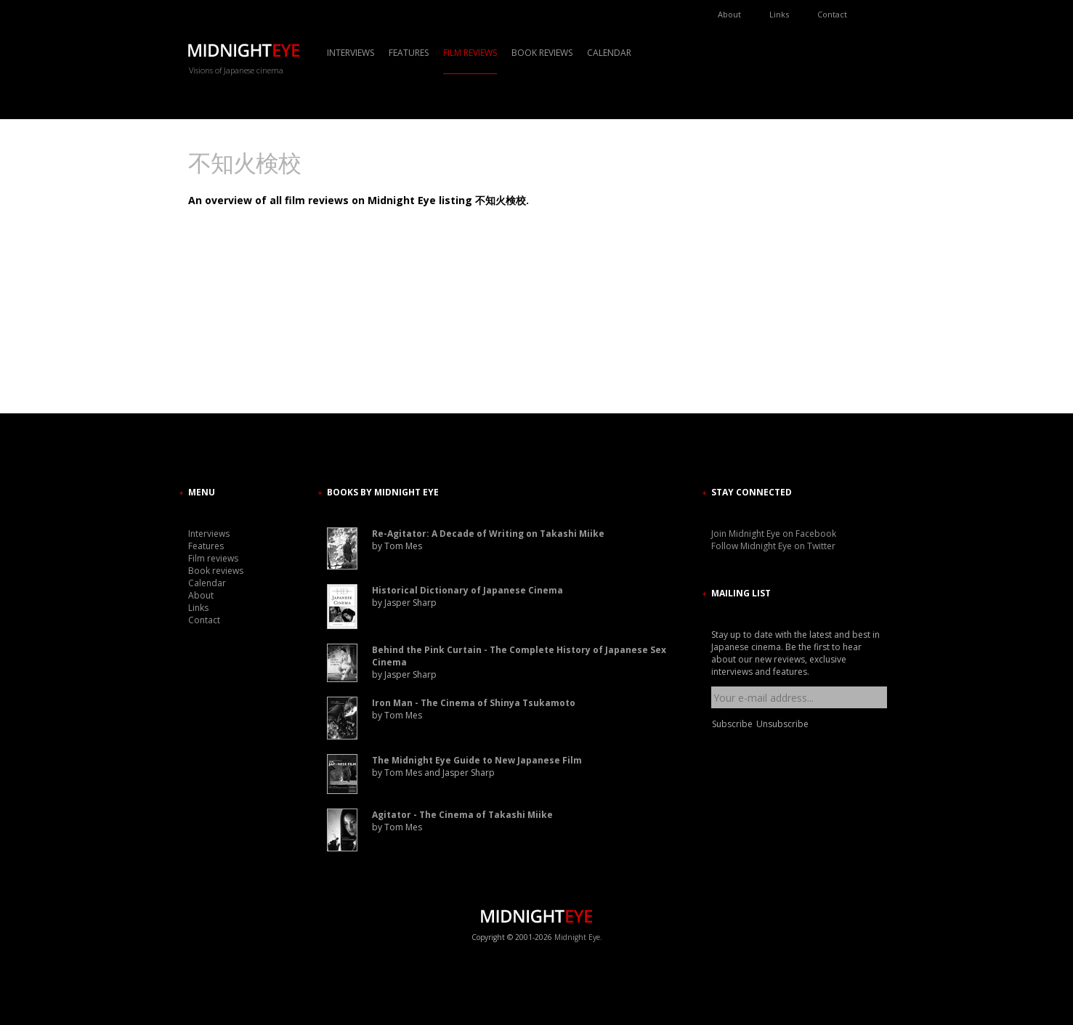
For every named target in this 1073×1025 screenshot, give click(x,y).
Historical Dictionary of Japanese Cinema (467, 590)
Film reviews (470, 52)
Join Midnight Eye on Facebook (773, 533)
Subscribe (732, 724)
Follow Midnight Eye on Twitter (773, 546)
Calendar (609, 52)
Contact (832, 14)
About (729, 14)
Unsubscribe (782, 724)
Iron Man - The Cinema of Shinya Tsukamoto (473, 703)
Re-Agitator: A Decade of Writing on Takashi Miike (488, 533)
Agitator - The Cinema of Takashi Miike (462, 815)
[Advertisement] (754, 280)
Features (409, 52)
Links (779, 14)
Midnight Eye (577, 937)
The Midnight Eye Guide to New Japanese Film (477, 760)
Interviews (350, 52)
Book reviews (541, 52)
